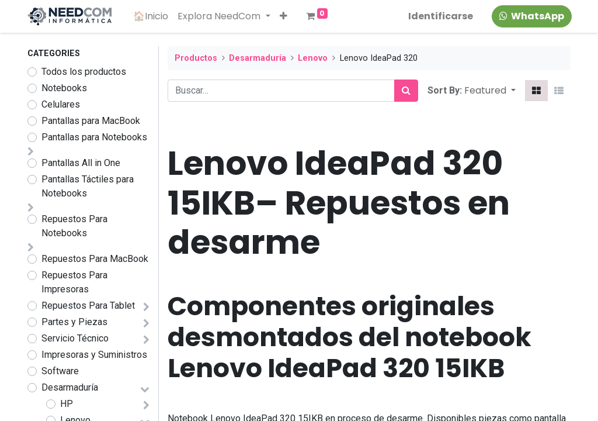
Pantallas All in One (80, 162)
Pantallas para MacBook (90, 120)
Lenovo (313, 58)
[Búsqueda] (406, 91)
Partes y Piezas (74, 321)
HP (66, 403)
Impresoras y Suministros (94, 354)
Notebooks (64, 88)
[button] (284, 16)
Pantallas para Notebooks (94, 137)
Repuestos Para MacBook (94, 258)
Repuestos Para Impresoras (74, 282)
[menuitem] (152, 16)
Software (60, 371)
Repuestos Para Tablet (88, 305)
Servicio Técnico (75, 338)
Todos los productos (83, 71)
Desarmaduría (69, 387)
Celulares (60, 104)
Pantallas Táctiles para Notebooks (87, 186)
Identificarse (439, 16)
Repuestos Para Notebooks (74, 226)
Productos (196, 58)
